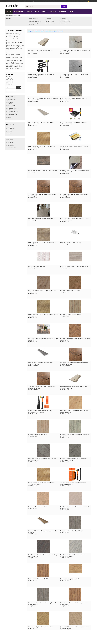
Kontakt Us (30, 606)
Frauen (44, 11)
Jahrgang (52, 11)
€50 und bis (9, 84)
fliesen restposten (33, 18)
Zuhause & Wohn (19, 11)
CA (5, 618)
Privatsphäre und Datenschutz (21, 617)
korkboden (49, 20)
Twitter (14, 1)
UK (34, 617)
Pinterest (26, 1)
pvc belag (31, 24)
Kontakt (79, 1)
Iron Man (10, 130)
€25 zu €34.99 (9, 81)
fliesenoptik (66, 21)
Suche (64, 6)
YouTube (8, 1)
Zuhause (8, 11)
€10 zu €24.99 (9, 80)
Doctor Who (11, 142)
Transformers (11, 125)
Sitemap (84, 1)
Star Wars (10, 124)
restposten (66, 20)
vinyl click (31, 20)
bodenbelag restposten (35, 21)
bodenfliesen (48, 18)
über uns (29, 605)
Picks (71, 11)
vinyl (50, 23)
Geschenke (62, 11)
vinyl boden (49, 21)
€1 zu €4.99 (9, 77)
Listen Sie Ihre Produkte (33, 609)
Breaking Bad (11, 139)
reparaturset (66, 23)
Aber (37, 11)
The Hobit (10, 128)
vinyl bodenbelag (34, 23)
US (44, 617)
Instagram (32, 1)
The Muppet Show (12, 144)
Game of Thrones (12, 141)
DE (38, 617)
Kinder (29, 11)
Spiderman (10, 127)
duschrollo (63, 18)
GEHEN (21, 87)
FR (36, 617)
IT (42, 617)
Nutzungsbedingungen (9, 617)
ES (40, 617)
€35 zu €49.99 (9, 83)
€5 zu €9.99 (9, 78)
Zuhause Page (30, 608)
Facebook (20, 1)
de (89, 1)
